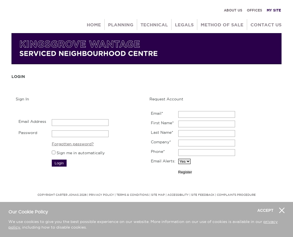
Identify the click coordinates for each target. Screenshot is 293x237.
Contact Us (266, 24)
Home (94, 24)
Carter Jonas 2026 (71, 194)
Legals (184, 24)
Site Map (158, 194)
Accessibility (178, 194)
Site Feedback (202, 194)
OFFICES (254, 10)
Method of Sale (222, 24)
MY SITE (274, 10)
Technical (154, 24)
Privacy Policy (101, 194)
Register (185, 172)
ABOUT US (233, 10)
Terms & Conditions (132, 194)
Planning (120, 24)
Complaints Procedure (236, 194)
